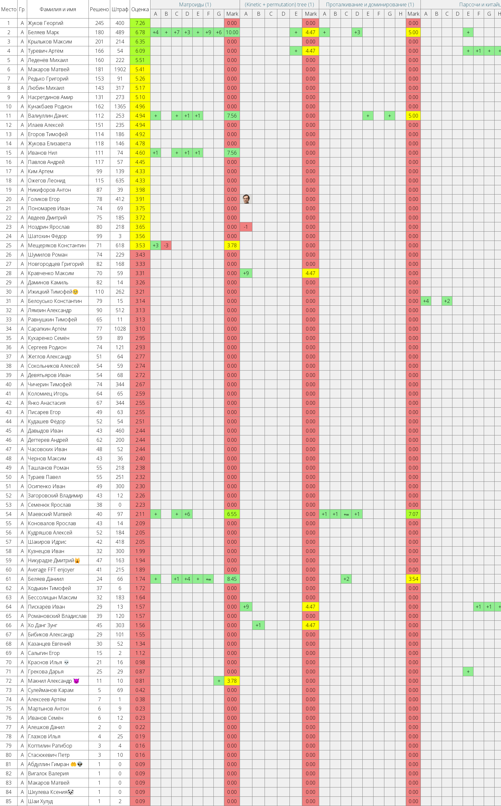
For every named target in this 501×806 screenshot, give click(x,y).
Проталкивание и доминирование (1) (370, 4)
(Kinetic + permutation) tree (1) (279, 4)
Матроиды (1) (195, 4)
